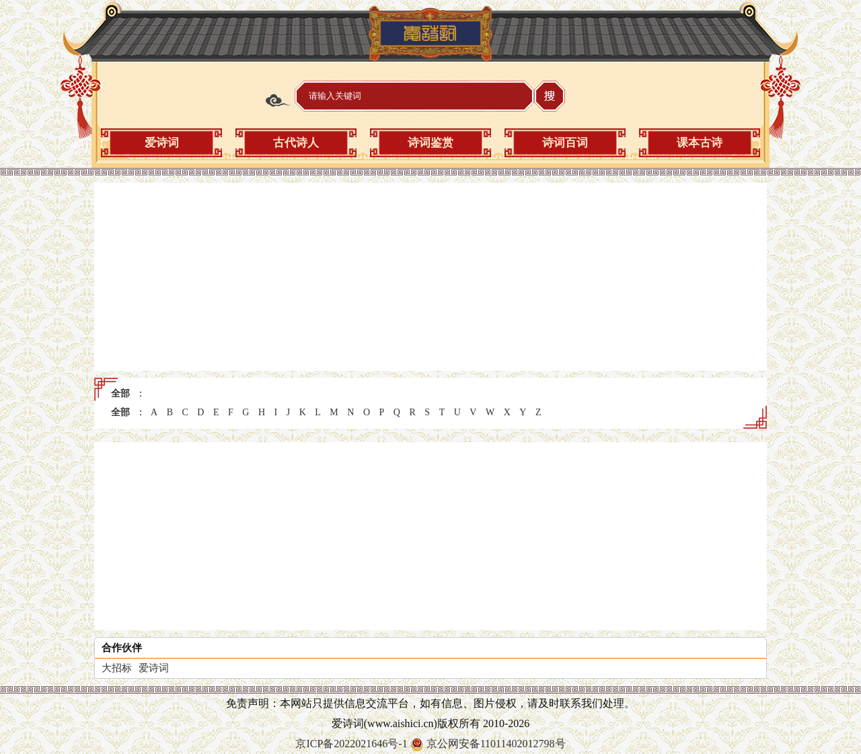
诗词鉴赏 (430, 142)
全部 (120, 393)
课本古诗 (699, 142)
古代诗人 (296, 142)
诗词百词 (565, 142)
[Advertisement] (430, 277)
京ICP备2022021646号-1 (351, 743)
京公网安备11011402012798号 (496, 743)
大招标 (117, 668)
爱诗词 (162, 142)
